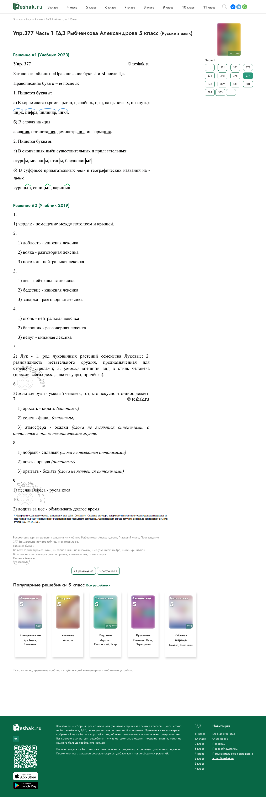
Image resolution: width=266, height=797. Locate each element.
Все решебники (98, 585)
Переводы (218, 744)
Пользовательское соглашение (232, 754)
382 (210, 92)
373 (248, 67)
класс (52, 7)
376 (235, 76)
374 (210, 76)
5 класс (199, 763)
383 (220, 92)
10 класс (200, 739)
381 (248, 84)
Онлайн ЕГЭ (220, 739)
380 (235, 84)
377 (248, 76)
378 (210, 84)
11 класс (200, 734)
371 (222, 67)
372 (235, 67)
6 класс (199, 759)
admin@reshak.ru (223, 758)
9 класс (199, 744)
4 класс (199, 768)
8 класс (199, 749)
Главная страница (223, 734)
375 (222, 76)
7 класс (199, 754)
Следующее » (108, 571)
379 (222, 84)
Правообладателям (225, 749)
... (210, 67)
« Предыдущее (83, 571)
